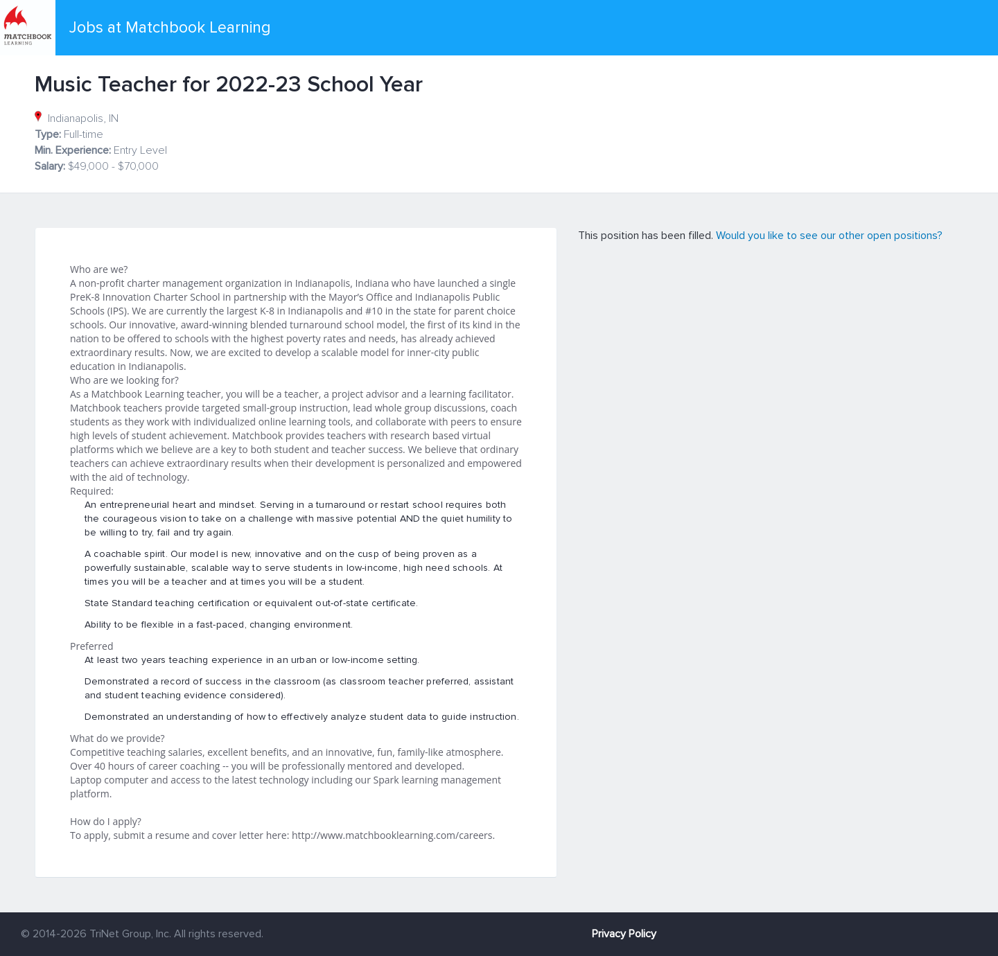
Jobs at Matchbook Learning (170, 27)
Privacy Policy (624, 934)
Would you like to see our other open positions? (829, 235)
